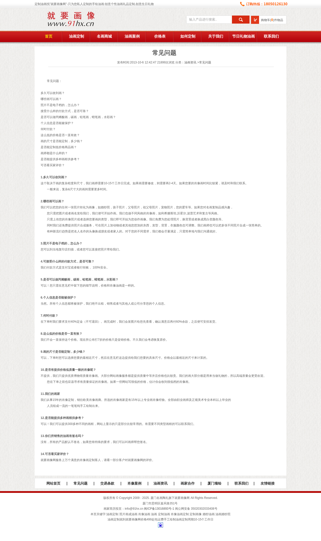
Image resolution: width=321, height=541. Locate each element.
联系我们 (271, 36)
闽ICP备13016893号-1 (159, 508)
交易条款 (107, 483)
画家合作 (188, 483)
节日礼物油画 (243, 36)
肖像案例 (134, 483)
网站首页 (53, 483)
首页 (48, 36)
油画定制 (76, 36)
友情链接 (268, 483)
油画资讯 (190, 62)
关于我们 (215, 36)
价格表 (160, 36)
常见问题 (205, 62)
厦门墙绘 (214, 483)
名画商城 (104, 36)
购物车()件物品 (272, 20)
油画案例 (132, 36)
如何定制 (187, 36)
